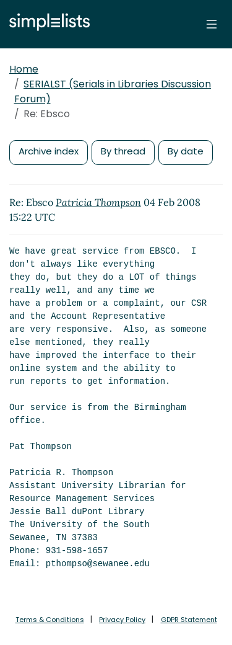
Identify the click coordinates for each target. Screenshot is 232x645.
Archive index (49, 151)
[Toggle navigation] (211, 24)
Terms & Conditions (49, 620)
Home (23, 69)
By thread (123, 151)
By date (186, 151)
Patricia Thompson (98, 202)
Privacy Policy (122, 620)
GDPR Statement (189, 620)
